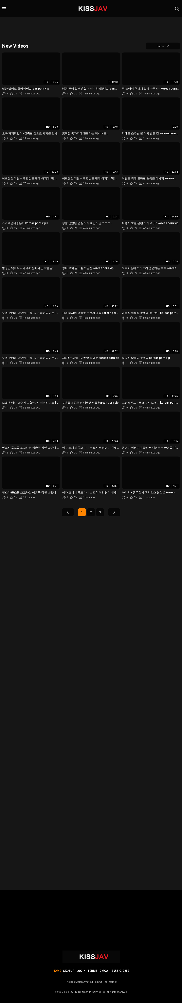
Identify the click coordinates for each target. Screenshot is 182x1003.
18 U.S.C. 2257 (119, 970)
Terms (92, 970)
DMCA (103, 970)
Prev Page (67, 512)
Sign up (68, 970)
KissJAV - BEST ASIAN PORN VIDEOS (84, 992)
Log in (81, 970)
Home (57, 970)
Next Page (114, 512)
